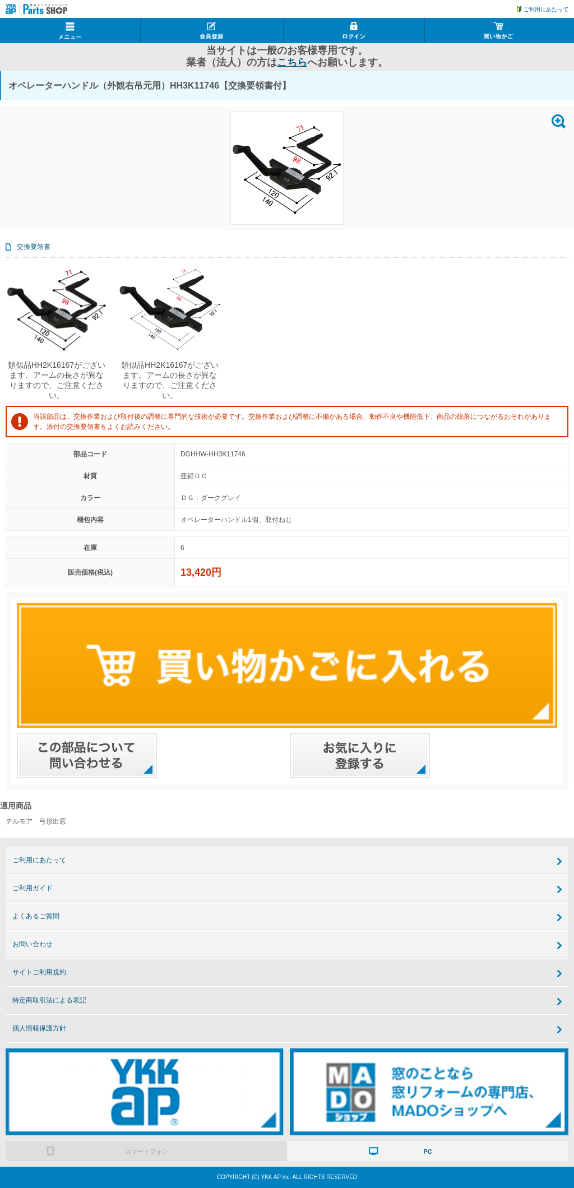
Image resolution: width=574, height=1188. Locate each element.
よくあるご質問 (35, 916)
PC (427, 1151)
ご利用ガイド (32, 888)
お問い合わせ (32, 944)
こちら (292, 62)
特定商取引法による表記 (49, 1000)
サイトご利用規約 (39, 972)
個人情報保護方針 (39, 1028)
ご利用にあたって (546, 9)
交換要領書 (33, 247)
